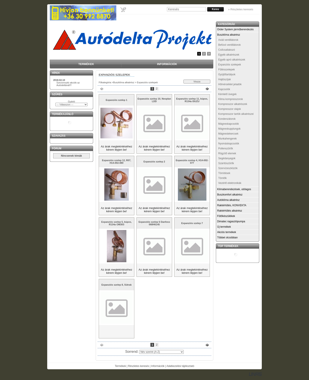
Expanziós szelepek (229, 64)
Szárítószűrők (226, 163)
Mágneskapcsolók (228, 123)
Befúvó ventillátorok (229, 44)
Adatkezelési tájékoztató (180, 366)
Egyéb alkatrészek (228, 54)
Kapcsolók (224, 89)
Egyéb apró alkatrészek (231, 59)
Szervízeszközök (228, 168)
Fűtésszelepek (226, 69)
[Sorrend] (161, 352)
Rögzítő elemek (227, 153)
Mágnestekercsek (228, 133)
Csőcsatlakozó (226, 49)
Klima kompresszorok (230, 99)
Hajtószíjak (224, 79)
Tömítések (224, 173)
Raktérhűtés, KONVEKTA (231, 205)
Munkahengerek (227, 138)
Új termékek (224, 226)
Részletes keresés (138, 366)
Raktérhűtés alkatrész (229, 210)
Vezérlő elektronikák (229, 183)
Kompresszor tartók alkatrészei (236, 113)
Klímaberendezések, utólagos (234, 189)
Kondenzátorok (227, 118)
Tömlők (222, 178)
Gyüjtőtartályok (226, 74)
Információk (158, 366)
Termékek (120, 366)
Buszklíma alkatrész (123, 82)
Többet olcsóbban (227, 237)
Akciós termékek (226, 232)
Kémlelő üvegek (227, 94)
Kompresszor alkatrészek (232, 104)
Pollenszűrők (225, 148)
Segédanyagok (226, 158)
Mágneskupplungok (229, 128)
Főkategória (105, 82)
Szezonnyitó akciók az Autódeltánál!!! (68, 83)
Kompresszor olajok (229, 109)
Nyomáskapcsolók (228, 143)
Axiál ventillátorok (228, 39)
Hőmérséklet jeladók (230, 84)
